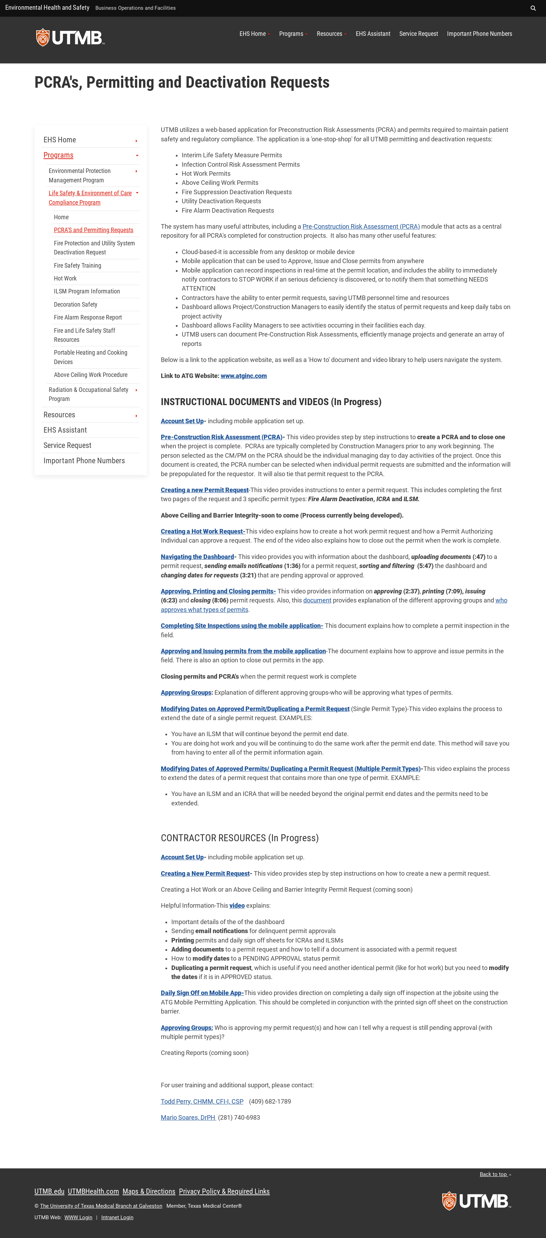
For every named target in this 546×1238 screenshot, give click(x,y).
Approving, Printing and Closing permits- (218, 591)
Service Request (418, 34)
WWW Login (78, 1217)
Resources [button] (332, 34)
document (317, 600)
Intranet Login (117, 1217)
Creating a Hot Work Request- (203, 531)
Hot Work (65, 278)
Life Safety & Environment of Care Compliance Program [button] (94, 198)
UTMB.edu (49, 1191)
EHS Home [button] (255, 34)
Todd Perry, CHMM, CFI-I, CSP (202, 1101)
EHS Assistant (373, 34)
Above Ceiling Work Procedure (90, 374)
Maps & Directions (149, 1191)
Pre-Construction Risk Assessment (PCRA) (361, 226)
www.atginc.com (244, 375)
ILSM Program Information (87, 291)
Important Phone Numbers (479, 34)
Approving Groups (186, 692)
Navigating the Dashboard (197, 556)
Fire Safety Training (77, 265)
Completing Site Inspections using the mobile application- (242, 625)
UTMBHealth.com (93, 1191)
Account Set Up (182, 421)
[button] (533, 8)
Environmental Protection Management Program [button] (94, 175)
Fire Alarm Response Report (88, 317)
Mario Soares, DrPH (189, 1117)
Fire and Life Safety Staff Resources (84, 335)
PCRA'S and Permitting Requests (93, 230)
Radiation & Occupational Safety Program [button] (94, 394)
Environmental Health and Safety (47, 7)
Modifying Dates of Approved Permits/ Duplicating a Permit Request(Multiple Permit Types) (291, 768)
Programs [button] (293, 34)
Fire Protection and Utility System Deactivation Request (94, 248)
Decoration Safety (76, 304)
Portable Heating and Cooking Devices (90, 357)
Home (61, 217)
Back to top (496, 1174)
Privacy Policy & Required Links (224, 1191)
